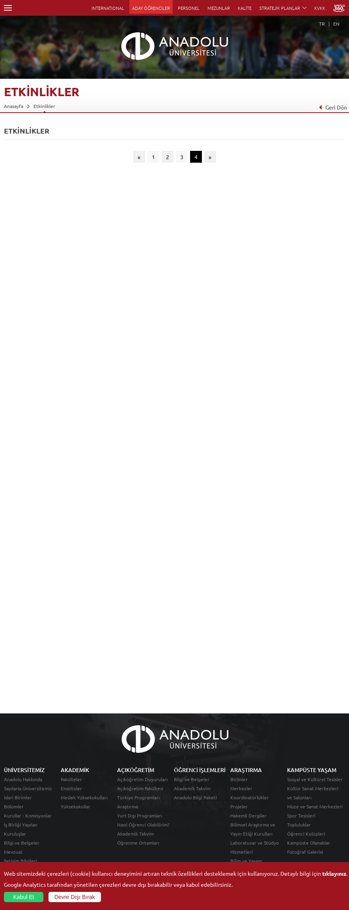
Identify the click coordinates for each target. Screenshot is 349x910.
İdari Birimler (18, 797)
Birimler (239, 779)
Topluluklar (299, 824)
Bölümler (14, 806)
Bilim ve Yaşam (246, 861)
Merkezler (241, 788)
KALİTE (245, 8)
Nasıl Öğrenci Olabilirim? (143, 824)
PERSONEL (189, 8)
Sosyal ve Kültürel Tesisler (315, 779)
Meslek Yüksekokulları (84, 797)
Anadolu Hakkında (23, 779)
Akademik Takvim (135, 833)
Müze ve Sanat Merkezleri (315, 806)
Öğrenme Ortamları (138, 842)
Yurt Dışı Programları (139, 815)
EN (336, 23)
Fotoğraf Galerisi (305, 852)
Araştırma (127, 806)
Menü (8, 8)
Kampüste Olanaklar (308, 842)
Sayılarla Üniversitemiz (28, 788)
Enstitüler (71, 788)
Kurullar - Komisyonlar (28, 815)
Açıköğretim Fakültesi (140, 788)
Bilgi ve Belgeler (21, 842)
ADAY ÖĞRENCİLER (151, 8)
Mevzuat (13, 852)
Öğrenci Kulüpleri (306, 833)
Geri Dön (332, 107)
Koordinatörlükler (249, 797)
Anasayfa (13, 106)
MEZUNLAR (218, 8)
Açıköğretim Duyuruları (142, 779)
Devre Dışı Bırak (74, 897)
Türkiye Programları (138, 797)
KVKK (319, 8)
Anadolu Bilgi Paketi (195, 797)
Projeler (239, 806)
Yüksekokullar (75, 806)
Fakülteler (71, 779)
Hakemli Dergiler (248, 815)
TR (322, 23)
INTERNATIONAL (107, 8)
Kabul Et (23, 897)
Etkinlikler (44, 106)
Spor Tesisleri (301, 815)
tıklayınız (334, 873)
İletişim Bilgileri (20, 861)
